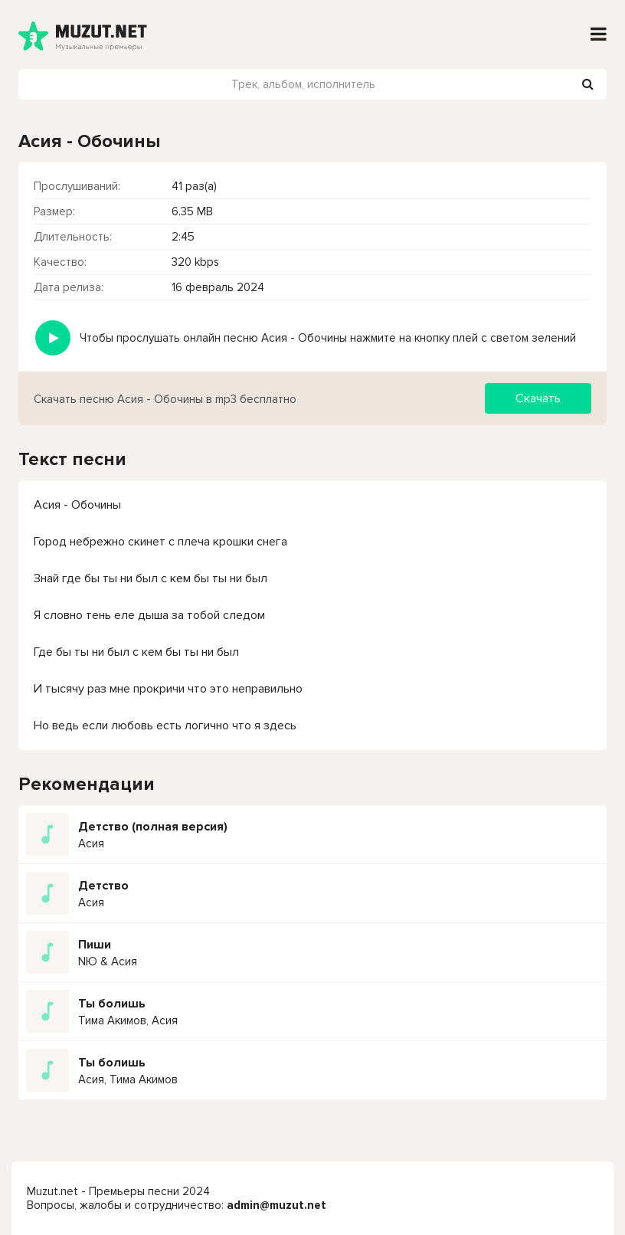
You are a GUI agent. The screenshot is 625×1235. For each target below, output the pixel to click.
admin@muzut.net (276, 1205)
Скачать (538, 398)
